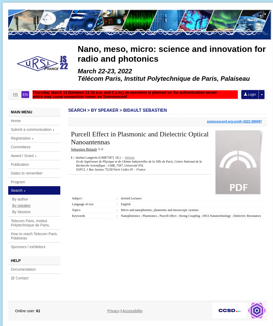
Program (18, 182)
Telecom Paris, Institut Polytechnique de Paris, (30, 223)
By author (20, 199)
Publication (20, 164)
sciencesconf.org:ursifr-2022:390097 (234, 121)
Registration (22, 138)
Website (130, 157)
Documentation (23, 269)
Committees (21, 147)
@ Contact (19, 278)
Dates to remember (27, 173)
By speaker (21, 205)
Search (18, 190)
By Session (21, 212)
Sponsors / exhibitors (28, 247)
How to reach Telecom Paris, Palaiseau (34, 236)
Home (16, 121)
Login (250, 94)
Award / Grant (24, 156)
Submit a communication (32, 129)
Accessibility (132, 311)
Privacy (113, 311)
